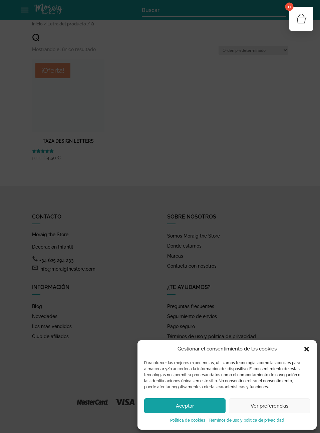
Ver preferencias (269, 406)
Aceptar (185, 406)
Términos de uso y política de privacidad (246, 420)
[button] (306, 349)
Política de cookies (187, 420)
